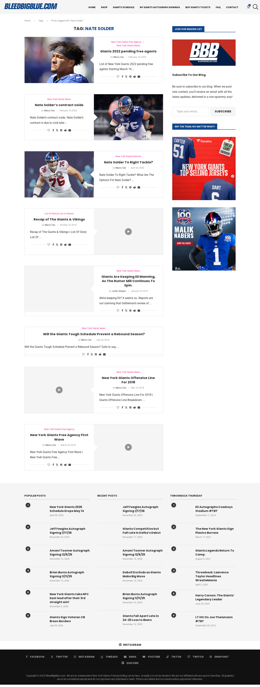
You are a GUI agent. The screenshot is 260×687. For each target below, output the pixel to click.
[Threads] (109, 659)
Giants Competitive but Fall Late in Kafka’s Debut (142, 532)
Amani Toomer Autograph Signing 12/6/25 (64, 556)
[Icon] (59, 175)
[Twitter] (59, 659)
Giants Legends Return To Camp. (215, 553)
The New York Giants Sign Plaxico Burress (214, 532)
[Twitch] (195, 659)
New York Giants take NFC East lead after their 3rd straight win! (69, 601)
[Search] (254, 7)
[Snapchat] (219, 659)
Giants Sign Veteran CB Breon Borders (68, 622)
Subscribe (223, 112)
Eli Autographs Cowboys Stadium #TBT (214, 510)
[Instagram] (84, 659)
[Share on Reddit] (134, 77)
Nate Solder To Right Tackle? (128, 163)
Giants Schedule (123, 7)
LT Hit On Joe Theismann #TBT (214, 620)
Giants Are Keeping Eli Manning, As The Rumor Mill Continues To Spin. (128, 281)
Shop (104, 7)
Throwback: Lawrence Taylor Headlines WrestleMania (212, 577)
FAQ (218, 7)
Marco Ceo (118, 58)
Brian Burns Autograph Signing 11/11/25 (67, 577)
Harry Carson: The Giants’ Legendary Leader (215, 599)
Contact (232, 7)
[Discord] (130, 665)
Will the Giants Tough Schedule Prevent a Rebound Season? (94, 335)
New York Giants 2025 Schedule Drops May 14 (67, 510)
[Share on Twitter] (126, 77)
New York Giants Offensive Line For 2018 (128, 380)
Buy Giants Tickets (197, 7)
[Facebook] (35, 659)
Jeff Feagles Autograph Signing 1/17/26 (68, 532)
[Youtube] (151, 659)
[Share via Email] (139, 77)
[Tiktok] (173, 659)
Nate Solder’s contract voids (59, 105)
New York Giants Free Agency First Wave (59, 438)
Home (92, 7)
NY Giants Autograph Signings (160, 7)
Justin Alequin (119, 292)
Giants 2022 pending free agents (128, 52)
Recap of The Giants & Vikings (59, 220)
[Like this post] (118, 77)
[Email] (130, 659)
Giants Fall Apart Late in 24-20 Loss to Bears (141, 620)
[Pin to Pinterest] (130, 77)
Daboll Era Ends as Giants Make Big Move (142, 577)
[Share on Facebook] (122, 77)
